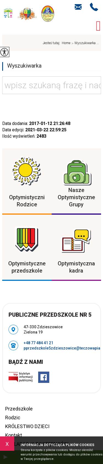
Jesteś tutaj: (52, 43)
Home (66, 43)
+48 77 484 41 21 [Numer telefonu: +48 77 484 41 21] (38, 343)
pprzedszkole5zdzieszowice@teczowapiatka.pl (78, 7)
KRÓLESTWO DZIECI (27, 426)
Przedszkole (19, 409)
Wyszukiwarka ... (84, 43)
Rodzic (12, 417)
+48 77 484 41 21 (94, 7)
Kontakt (13, 435)
